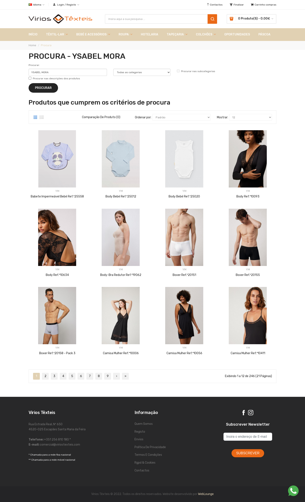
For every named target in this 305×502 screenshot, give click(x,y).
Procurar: (34, 65)
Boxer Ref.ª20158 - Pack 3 (57, 353)
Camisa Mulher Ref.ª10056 (184, 353)
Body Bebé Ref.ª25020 (184, 196)
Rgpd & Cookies (144, 462)
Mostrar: (222, 117)
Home (32, 45)
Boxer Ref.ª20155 (248, 275)
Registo (139, 431)
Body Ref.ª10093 (247, 196)
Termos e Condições (148, 455)
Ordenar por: (143, 117)
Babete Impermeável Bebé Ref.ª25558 (57, 196)
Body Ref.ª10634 (57, 275)
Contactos (141, 470)
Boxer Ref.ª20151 (184, 275)
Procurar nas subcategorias (196, 71)
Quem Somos (143, 424)
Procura (46, 45)
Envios (138, 439)
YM (57, 191)
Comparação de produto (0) (101, 117)
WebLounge (206, 494)
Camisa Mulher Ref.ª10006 (121, 353)
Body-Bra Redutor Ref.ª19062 (120, 275)
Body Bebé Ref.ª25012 (120, 196)
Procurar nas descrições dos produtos (54, 78)
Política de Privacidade (150, 447)
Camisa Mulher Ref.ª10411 (248, 353)
